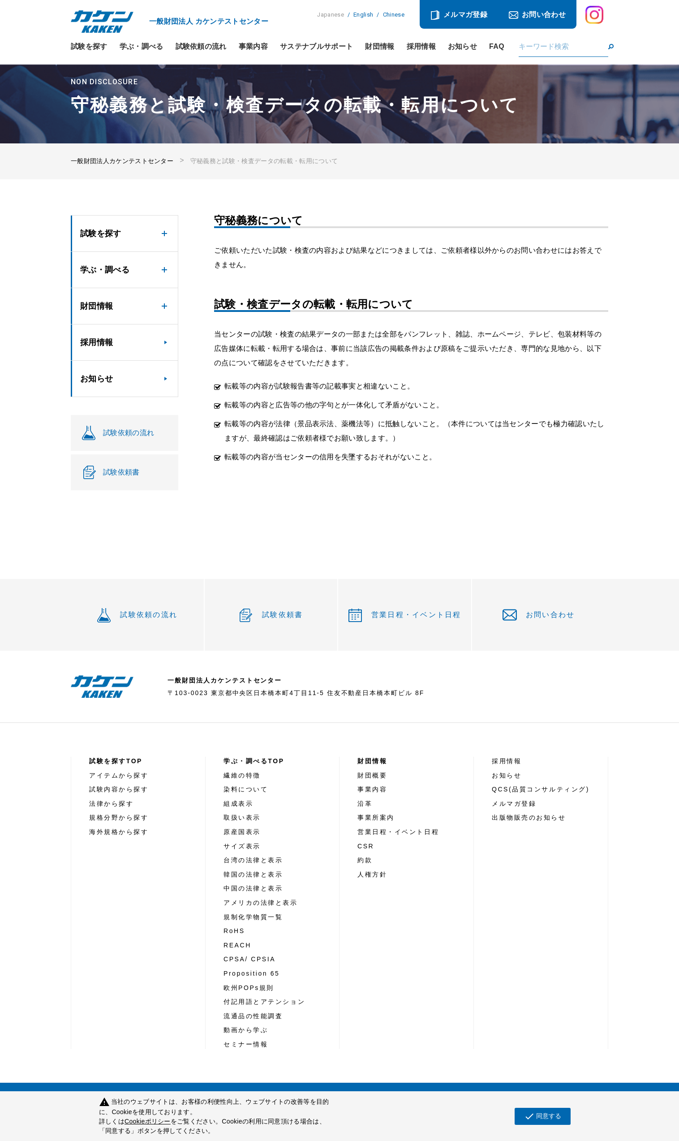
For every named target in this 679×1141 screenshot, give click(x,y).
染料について (245, 789)
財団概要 (372, 775)
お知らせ (462, 46)
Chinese (393, 14)
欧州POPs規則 (248, 987)
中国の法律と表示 (253, 888)
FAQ (496, 46)
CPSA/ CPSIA (249, 959)
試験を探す (89, 46)
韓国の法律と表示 (253, 874)
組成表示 (238, 803)
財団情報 (379, 46)
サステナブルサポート (316, 46)
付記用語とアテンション (264, 1001)
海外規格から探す (118, 831)
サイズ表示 (242, 846)
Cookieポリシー (148, 1121)
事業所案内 (376, 817)
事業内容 (253, 46)
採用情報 (421, 46)
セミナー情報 (245, 1044)
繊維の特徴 (242, 775)
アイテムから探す (118, 775)
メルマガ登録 (465, 14)
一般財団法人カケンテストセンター (122, 160)
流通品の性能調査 (253, 1016)
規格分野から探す (118, 817)
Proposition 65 (251, 973)
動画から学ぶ (245, 1029)
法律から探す (111, 803)
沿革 (364, 803)
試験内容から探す (118, 789)
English (363, 14)
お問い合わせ (544, 14)
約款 (364, 860)
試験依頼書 (282, 614)
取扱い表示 (242, 817)
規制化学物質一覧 (253, 917)
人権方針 (372, 874)
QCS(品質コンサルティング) (540, 789)
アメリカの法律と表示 (260, 902)
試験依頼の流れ (201, 46)
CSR (365, 846)
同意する (542, 1116)
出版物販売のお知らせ (529, 817)
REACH (237, 945)
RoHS (234, 930)
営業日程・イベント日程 (416, 614)
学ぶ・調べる (141, 46)
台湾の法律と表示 (253, 860)
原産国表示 (242, 831)
